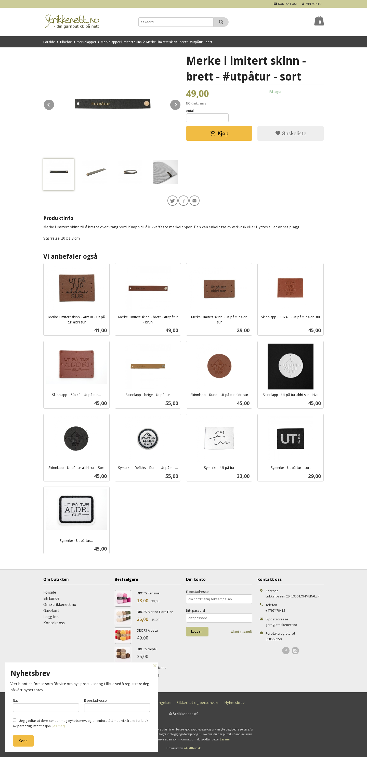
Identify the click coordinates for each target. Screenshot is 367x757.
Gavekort (51, 611)
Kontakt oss (54, 623)
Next (180, 103)
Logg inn (51, 617)
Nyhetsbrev (234, 703)
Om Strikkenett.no (59, 605)
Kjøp (219, 134)
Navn (46, 704)
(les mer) (58, 726)
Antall (190, 110)
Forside (49, 42)
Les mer (225, 740)
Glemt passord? (241, 633)
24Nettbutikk (192, 749)
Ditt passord (195, 611)
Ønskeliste (290, 134)
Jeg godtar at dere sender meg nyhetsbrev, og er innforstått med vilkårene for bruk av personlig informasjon (80, 723)
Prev (54, 103)
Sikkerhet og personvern (198, 703)
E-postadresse (197, 592)
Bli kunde (51, 599)
